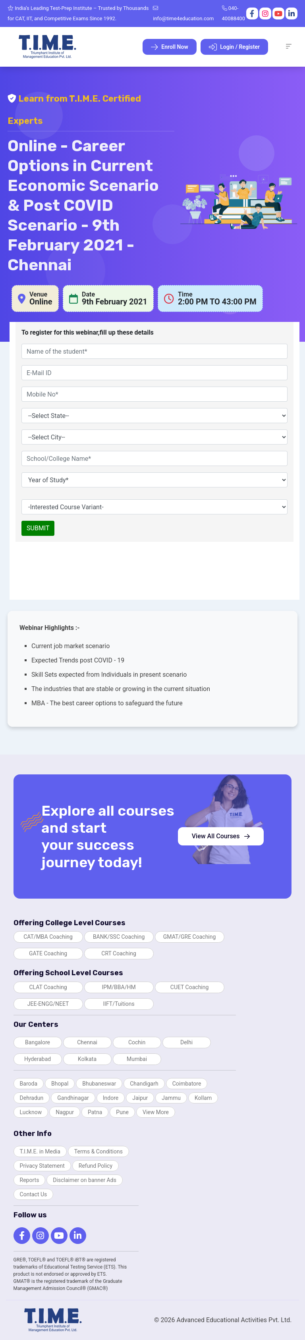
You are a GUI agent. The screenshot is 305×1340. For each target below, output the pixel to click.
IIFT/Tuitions (118, 1004)
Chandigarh (144, 1083)
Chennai (87, 1042)
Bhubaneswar (99, 1083)
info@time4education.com (183, 13)
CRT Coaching (118, 953)
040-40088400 (233, 13)
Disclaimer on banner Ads (84, 1180)
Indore (110, 1098)
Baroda (28, 1083)
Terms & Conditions (98, 1151)
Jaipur (140, 1098)
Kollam (203, 1098)
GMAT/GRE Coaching (189, 937)
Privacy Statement (42, 1166)
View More (156, 1112)
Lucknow (31, 1112)
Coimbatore (186, 1083)
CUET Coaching (189, 987)
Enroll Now (169, 47)
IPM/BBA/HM (118, 987)
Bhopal (59, 1083)
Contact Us (33, 1194)
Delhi (186, 1042)
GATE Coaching (48, 953)
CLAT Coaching (48, 987)
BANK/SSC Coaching (119, 937)
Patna (95, 1112)
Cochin (136, 1042)
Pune (122, 1112)
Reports (29, 1180)
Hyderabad (37, 1059)
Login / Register (234, 47)
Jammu (171, 1098)
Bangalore (37, 1042)
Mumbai (137, 1059)
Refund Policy (95, 1166)
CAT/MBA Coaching (48, 937)
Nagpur (65, 1112)
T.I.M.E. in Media (40, 1151)
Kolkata (87, 1059)
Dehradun (32, 1098)
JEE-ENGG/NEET (48, 1004)
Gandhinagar (73, 1098)
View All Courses (221, 836)
